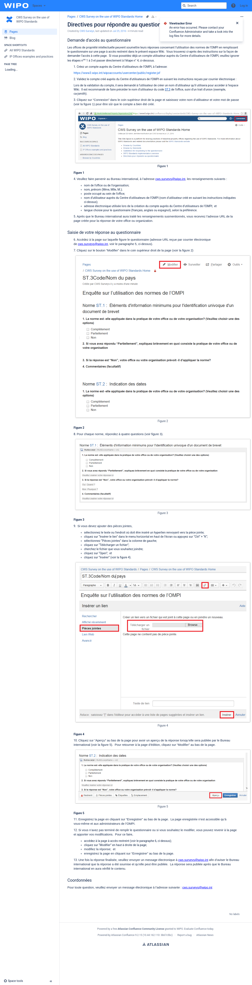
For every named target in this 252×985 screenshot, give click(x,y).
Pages (71, 16)
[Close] (237, 23)
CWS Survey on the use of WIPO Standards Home (111, 16)
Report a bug (184, 935)
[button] (233, 5)
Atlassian (155, 944)
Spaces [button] (37, 5)
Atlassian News (205, 935)
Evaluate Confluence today (198, 928)
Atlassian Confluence (123, 935)
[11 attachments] (147, 16)
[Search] (184, 5)
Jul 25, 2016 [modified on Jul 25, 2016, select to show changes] (119, 31)
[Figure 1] (163, 136)
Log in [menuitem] (244, 5)
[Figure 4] (163, 642)
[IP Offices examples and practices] (29, 56)
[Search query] (204, 5)
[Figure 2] (163, 337)
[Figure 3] (163, 474)
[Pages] (29, 32)
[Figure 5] (163, 776)
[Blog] (29, 38)
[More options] (242, 16)
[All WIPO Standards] (29, 50)
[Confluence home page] (16, 5)
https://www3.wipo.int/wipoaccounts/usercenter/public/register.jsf (117, 73)
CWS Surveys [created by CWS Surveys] (87, 31)
